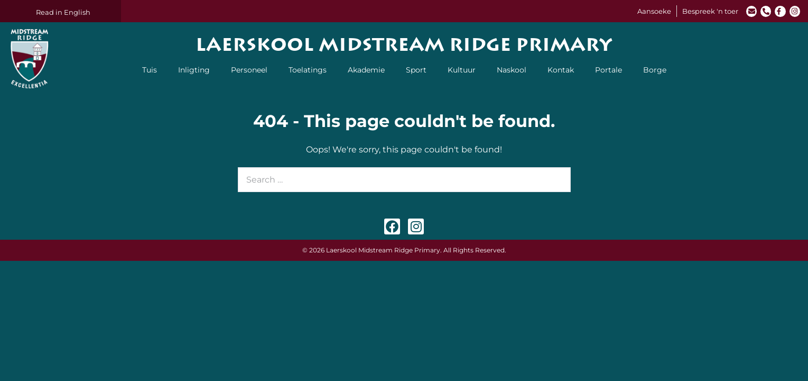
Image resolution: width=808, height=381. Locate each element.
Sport (416, 70)
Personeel (249, 70)
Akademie (366, 70)
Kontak (560, 70)
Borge (654, 70)
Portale (608, 70)
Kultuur (462, 70)
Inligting (194, 70)
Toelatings (308, 70)
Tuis (149, 70)
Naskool (511, 70)
